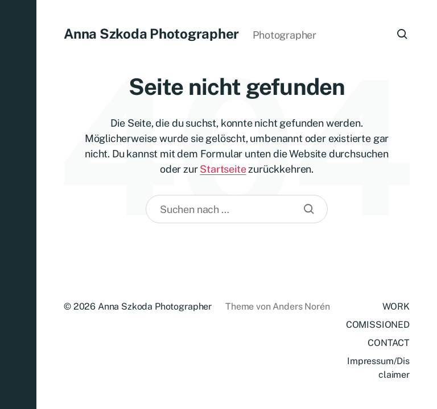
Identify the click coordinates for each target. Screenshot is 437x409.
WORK (396, 306)
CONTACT (389, 342)
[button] (18, 204)
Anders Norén (301, 306)
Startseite (223, 169)
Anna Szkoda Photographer (151, 33)
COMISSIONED (378, 324)
